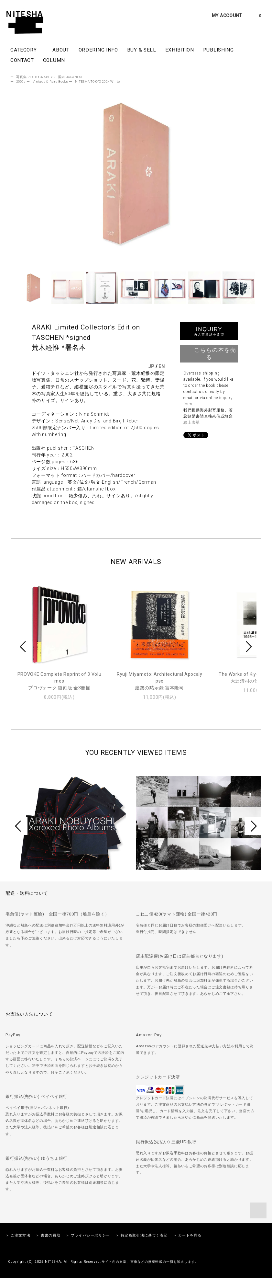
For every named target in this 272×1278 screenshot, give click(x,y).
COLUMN (54, 60)
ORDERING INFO (98, 50)
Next (248, 646)
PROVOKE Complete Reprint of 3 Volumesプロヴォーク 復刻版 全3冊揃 (59, 681)
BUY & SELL (141, 50)
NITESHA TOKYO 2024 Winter (98, 81)
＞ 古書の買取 (48, 1235)
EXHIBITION (179, 50)
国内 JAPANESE (70, 77)
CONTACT (22, 60)
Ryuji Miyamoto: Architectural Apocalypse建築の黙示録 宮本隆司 (159, 681)
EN (161, 366)
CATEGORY (26, 49)
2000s (21, 81)
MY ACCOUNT (227, 15)
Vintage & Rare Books (50, 81)
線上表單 (191, 422)
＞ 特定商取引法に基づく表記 (141, 1235)
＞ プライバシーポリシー (88, 1235)
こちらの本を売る (209, 353)
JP (151, 366)
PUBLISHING (218, 50)
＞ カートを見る (187, 1235)
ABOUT (61, 50)
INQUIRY (209, 331)
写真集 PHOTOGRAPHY (34, 77)
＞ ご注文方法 (17, 1235)
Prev (24, 646)
